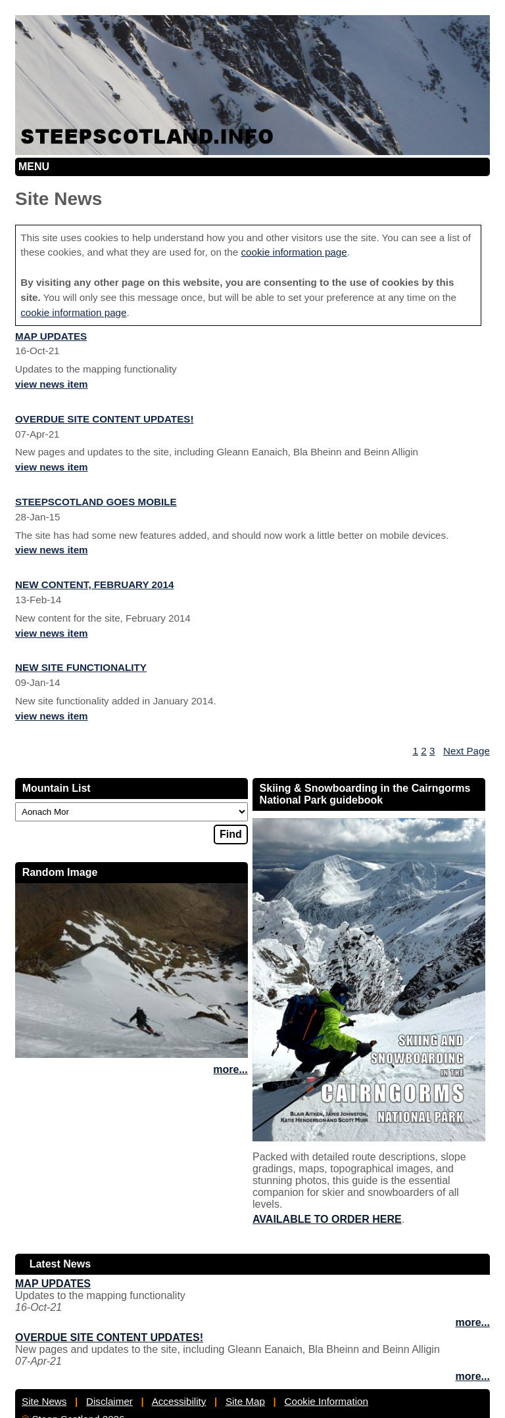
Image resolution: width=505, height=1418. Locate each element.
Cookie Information (326, 1401)
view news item (51, 384)
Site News (44, 1401)
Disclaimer (109, 1401)
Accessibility (179, 1401)
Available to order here (327, 1219)
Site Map (245, 1401)
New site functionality (81, 667)
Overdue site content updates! (104, 418)
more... (230, 1069)
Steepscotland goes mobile (96, 501)
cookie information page (294, 252)
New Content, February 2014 (94, 584)
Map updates (51, 336)
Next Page (466, 750)
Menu (33, 166)
